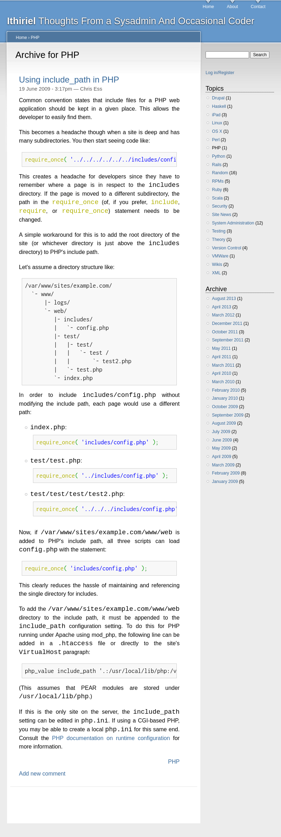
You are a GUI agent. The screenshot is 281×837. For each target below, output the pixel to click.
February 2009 (226, 473)
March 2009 (223, 465)
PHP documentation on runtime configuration (111, 744)
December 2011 (227, 323)
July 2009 (221, 431)
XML (216, 272)
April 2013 (221, 307)
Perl (216, 139)
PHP (35, 37)
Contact (258, 6)
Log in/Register (220, 72)
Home (208, 6)
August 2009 (224, 423)
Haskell (219, 106)
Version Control (226, 248)
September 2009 (227, 415)
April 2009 (221, 456)
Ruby (217, 189)
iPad (216, 114)
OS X (217, 131)
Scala (217, 198)
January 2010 (225, 398)
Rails (216, 164)
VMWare (220, 256)
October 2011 (225, 331)
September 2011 (227, 340)
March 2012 (223, 315)
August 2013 (224, 298)
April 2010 (221, 373)
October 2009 (225, 406)
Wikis (217, 264)
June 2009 (222, 440)
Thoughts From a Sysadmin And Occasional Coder (130, 20)
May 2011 (221, 348)
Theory (218, 239)
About (232, 6)
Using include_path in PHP (69, 79)
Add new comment (42, 780)
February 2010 (226, 390)
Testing (219, 231)
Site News (221, 214)
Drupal (218, 98)
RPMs (217, 181)
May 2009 (221, 448)
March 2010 (223, 381)
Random (220, 172)
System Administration (233, 223)
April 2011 (221, 356)
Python (218, 156)
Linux (217, 122)
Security (219, 206)
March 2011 (223, 365)
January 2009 (225, 481)
